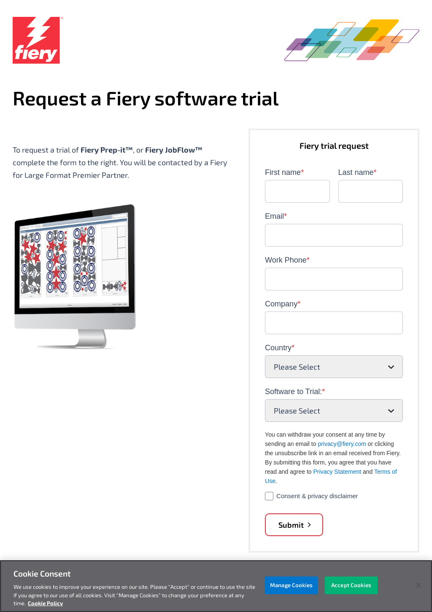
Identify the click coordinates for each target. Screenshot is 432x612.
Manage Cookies (291, 585)
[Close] (418, 585)
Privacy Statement (337, 471)
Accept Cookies (351, 585)
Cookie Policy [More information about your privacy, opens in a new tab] (45, 603)
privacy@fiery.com (342, 443)
